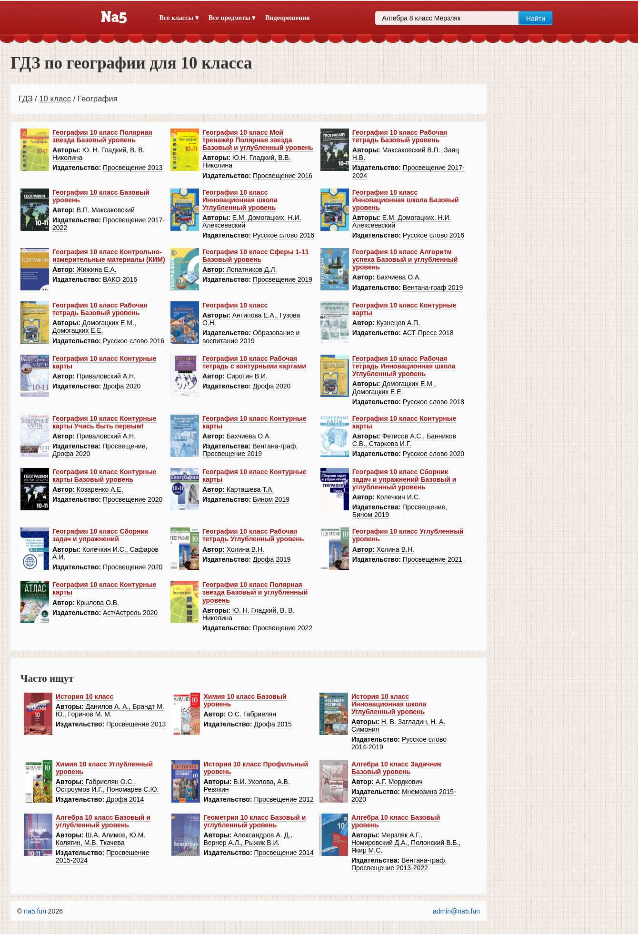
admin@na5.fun (456, 911)
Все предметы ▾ (232, 17)
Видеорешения (287, 17)
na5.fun (35, 911)
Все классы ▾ (179, 17)
